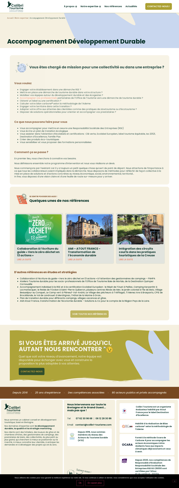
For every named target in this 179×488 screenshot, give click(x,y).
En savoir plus (95, 483)
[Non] (174, 481)
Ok (80, 483)
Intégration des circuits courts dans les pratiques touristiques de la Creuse (137, 252)
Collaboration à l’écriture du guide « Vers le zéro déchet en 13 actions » (38, 252)
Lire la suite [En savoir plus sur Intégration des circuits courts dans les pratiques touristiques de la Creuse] (126, 259)
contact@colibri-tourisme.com (93, 424)
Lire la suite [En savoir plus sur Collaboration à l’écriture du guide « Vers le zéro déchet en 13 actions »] (24, 259)
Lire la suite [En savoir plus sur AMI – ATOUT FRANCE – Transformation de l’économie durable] (75, 259)
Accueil (10, 18)
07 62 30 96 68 (84, 418)
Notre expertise (21, 18)
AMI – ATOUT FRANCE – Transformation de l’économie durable (84, 252)
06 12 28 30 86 (103, 418)
